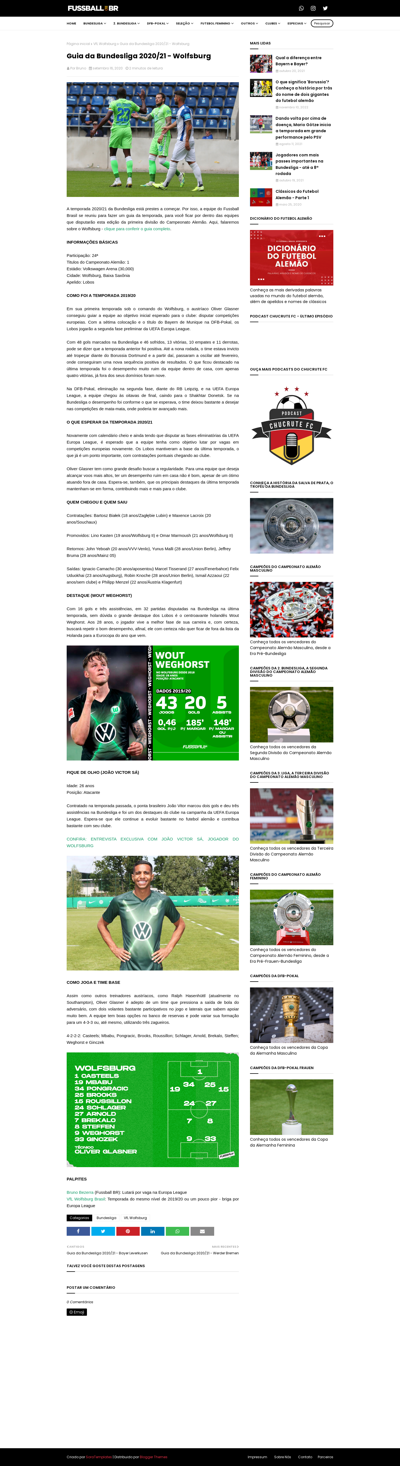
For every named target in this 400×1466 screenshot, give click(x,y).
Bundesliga (106, 1217)
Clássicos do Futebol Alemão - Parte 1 (297, 194)
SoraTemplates (99, 1457)
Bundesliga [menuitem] (93, 23)
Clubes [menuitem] (271, 23)
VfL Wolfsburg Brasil (86, 1199)
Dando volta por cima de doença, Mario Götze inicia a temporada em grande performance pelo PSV (303, 128)
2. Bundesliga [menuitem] (124, 23)
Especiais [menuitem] (295, 23)
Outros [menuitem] (248, 23)
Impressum (257, 1457)
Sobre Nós (282, 1457)
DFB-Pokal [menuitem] (156, 23)
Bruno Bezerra (80, 1192)
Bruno (81, 68)
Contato (305, 1457)
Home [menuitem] (71, 23)
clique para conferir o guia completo (137, 228)
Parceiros (325, 1457)
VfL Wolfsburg (104, 43)
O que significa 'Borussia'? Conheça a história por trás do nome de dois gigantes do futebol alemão (304, 91)
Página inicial (78, 43)
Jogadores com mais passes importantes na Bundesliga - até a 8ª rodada (299, 164)
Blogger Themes (154, 1457)
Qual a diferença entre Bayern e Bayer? (299, 61)
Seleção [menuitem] (183, 23)
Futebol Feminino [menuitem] (215, 23)
